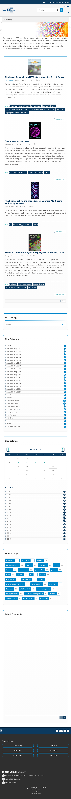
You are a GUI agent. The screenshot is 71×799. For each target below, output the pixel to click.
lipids (30, 172)
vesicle (47, 172)
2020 (9, 509)
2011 (9, 536)
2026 (9, 492)
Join (50, 2)
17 (64, 395)
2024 (9, 497)
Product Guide (17, 755)
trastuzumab (60, 109)
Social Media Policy (35, 794)
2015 (9, 524)
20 (64, 346)
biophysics (12, 284)
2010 (9, 539)
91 (64, 421)
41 (64, 366)
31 (64, 354)
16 (64, 398)
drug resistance (24, 106)
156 (64, 401)
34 (64, 351)
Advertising (18, 745)
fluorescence (27, 224)
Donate (61, 2)
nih (10, 224)
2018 (9, 515)
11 (64, 412)
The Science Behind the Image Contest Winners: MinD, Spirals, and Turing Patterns (35, 191)
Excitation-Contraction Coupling (16, 287)
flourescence (38, 172)
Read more (60, 120)
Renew (55, 2)
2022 (9, 503)
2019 (9, 512)
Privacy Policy (36, 790)
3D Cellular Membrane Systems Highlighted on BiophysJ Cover (35, 242)
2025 (9, 495)
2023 (9, 500)
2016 (9, 521)
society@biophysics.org (13, 779)
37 (64, 363)
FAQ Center (53, 750)
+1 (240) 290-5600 (11, 782)
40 (64, 348)
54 (64, 418)
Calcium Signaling (38, 284)
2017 (9, 518)
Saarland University (48, 106)
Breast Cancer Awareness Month (17, 109)
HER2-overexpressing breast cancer (42, 109)
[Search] (48, 10)
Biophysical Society (24, 284)
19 (18, 470)
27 (64, 383)
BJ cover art (23, 172)
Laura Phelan (9, 80)
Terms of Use (35, 792)
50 (64, 427)
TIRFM (36, 224)
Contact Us (53, 745)
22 (64, 424)
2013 (9, 530)
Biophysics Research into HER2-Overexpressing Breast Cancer (35, 67)
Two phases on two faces (35, 131)
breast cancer (35, 106)
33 (64, 360)
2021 (9, 506)
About (45, 2)
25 (64, 372)
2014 (9, 527)
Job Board (53, 755)
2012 (9, 533)
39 (64, 369)
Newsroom (17, 750)
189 (64, 403)
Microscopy (13, 106)
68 (64, 406)
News (67, 2)
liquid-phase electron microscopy (17, 112)
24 (64, 415)
